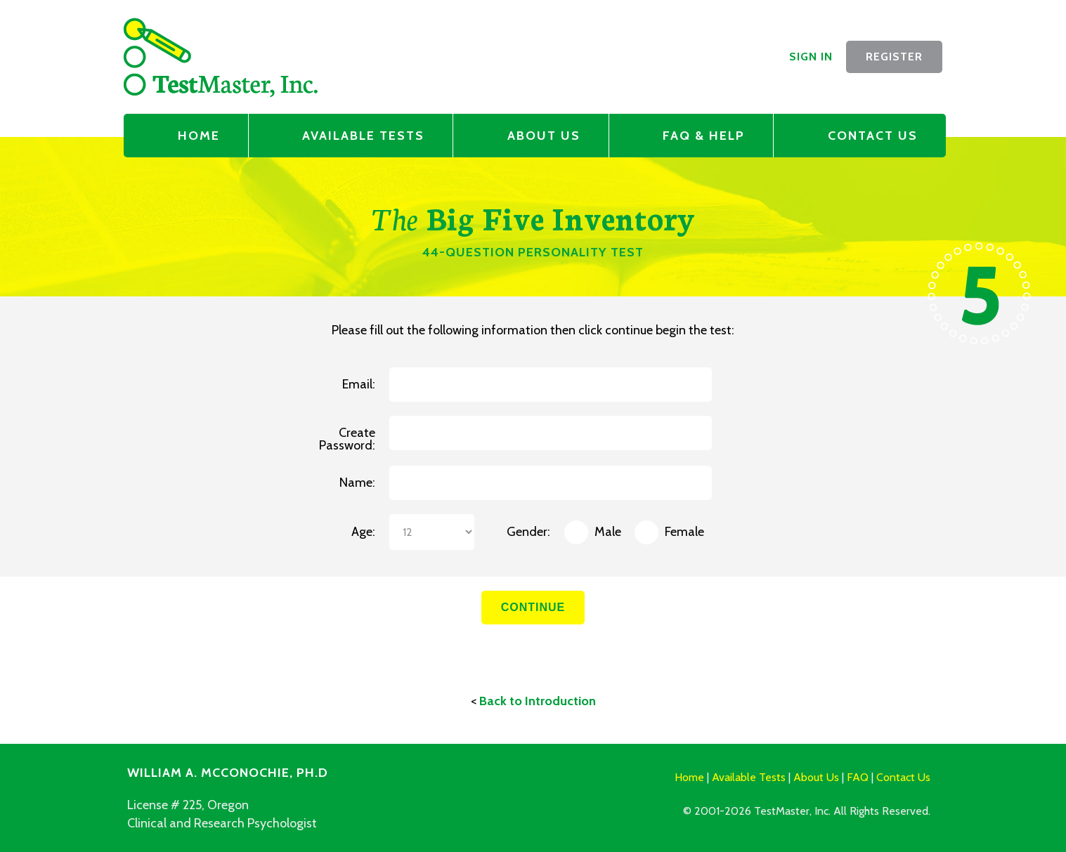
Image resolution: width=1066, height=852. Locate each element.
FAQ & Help (704, 135)
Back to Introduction (537, 701)
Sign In (811, 56)
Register (894, 56)
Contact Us (873, 135)
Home (199, 135)
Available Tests (363, 135)
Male (607, 532)
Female (684, 532)
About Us (543, 135)
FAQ (858, 777)
